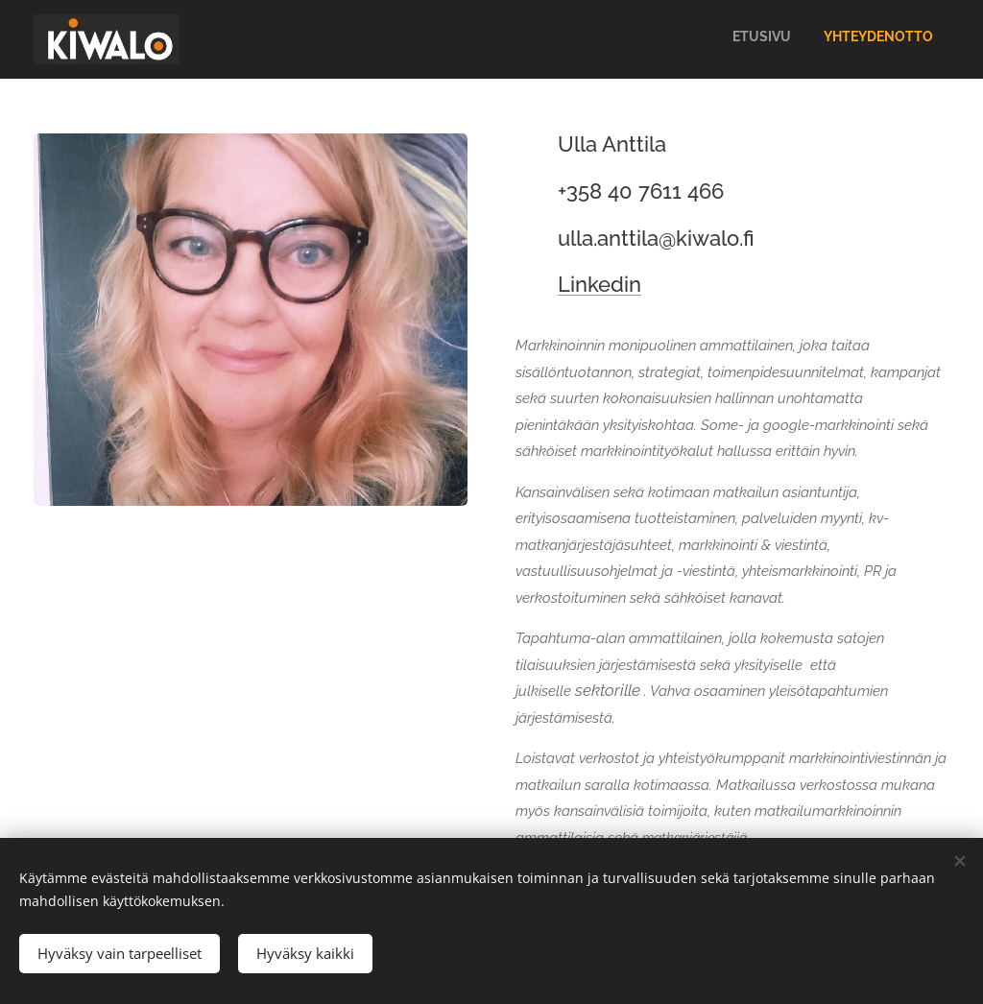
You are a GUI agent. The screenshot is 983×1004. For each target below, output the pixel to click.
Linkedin (599, 284)
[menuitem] (900, 39)
